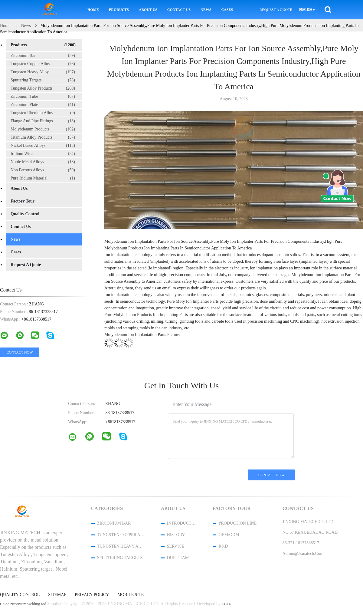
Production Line (238, 523)
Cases (227, 10)
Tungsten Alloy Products (43, 88)
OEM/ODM (229, 534)
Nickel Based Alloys (43, 145)
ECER (227, 603)
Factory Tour (22, 201)
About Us (148, 10)
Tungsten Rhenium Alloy (43, 113)
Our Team (178, 557)
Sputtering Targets (43, 80)
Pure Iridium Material (43, 178)
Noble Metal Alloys (43, 162)
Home (93, 10)
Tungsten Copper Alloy (43, 64)
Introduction (182, 523)
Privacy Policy (92, 595)
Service (175, 546)
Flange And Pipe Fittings (43, 121)
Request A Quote (276, 10)
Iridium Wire (43, 153)
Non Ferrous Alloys (43, 170)
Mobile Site (130, 595)
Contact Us (179, 10)
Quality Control (25, 214)
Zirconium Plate (43, 104)
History (176, 534)
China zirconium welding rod (23, 603)
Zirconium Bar (43, 55)
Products (119, 10)
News (206, 10)
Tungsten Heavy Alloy (43, 72)
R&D (223, 546)
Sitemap (57, 595)
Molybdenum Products (43, 129)
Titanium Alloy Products (43, 137)
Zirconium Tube (43, 96)
